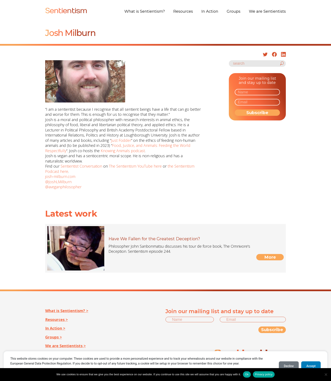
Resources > (56, 319)
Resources (183, 11)
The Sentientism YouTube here (135, 166)
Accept (311, 366)
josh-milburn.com (60, 176)
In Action (209, 11)
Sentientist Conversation (81, 166)
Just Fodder (121, 140)
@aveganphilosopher (63, 186)
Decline (289, 366)
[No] (326, 374)
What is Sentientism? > (66, 310)
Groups (233, 11)
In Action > (55, 328)
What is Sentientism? (144, 11)
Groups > (53, 337)
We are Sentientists (267, 11)
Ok (247, 374)
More (270, 257)
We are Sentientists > (65, 345)
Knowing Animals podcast (123, 150)
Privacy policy (264, 374)
